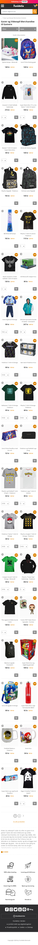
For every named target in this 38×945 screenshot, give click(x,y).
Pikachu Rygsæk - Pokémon (9, 191)
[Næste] (23, 816)
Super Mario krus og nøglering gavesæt (28, 664)
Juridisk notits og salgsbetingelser (19, 924)
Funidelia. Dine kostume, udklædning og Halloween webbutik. (19, 6)
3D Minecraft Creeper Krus (28, 277)
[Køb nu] (16, 74)
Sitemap (30, 927)
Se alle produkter (19, 822)
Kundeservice (19, 916)
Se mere (5, 852)
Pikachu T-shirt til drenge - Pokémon (28, 406)
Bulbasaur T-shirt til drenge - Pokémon (10, 406)
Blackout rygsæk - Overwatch (9, 664)
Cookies (22, 927)
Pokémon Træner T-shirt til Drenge (10, 535)
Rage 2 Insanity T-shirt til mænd (28, 792)
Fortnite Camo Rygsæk (28, 191)
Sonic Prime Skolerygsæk (28, 62)
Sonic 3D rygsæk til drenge (10, 706)
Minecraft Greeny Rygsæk (28, 148)
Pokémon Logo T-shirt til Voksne (28, 492)
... (1, 18)
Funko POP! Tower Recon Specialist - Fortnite (28, 621)
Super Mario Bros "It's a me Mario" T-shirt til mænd (28, 106)
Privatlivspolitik (12, 927)
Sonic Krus (28, 748)
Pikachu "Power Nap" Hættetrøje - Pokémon (28, 578)
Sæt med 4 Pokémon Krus (28, 362)
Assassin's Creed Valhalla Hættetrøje (9, 106)
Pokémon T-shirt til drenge (10, 362)
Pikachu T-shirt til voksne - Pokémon (28, 235)
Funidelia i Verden (19, 921)
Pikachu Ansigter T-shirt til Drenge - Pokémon (28, 535)
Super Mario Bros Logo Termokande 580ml (28, 707)
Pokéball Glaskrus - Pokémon (9, 749)
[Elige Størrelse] (3, 117)
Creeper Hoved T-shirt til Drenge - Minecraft (9, 578)
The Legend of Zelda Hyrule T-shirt (10, 621)
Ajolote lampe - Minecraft (9, 62)
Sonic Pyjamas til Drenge (9, 319)
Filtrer (4, 29)
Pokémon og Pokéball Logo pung (28, 449)
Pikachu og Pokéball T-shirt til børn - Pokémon (10, 492)
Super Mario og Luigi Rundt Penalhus (10, 792)
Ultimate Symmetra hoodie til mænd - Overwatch (28, 320)
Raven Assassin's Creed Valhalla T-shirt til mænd (10, 278)
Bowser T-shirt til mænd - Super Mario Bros (9, 149)
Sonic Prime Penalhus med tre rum (10, 449)
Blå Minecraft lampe (10, 234)
